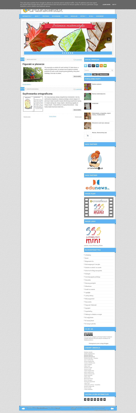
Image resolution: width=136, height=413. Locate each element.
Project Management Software (101, 409)
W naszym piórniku (90, 324)
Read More (77, 76)
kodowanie (99, 16)
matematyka (28, 15)
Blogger (106, 343)
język (38, 15)
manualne (74, 16)
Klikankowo (88, 286)
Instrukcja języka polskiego (92, 277)
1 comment (78, 89)
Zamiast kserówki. (42, 407)
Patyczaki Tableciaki (90, 305)
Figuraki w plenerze (33, 64)
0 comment (78, 59)
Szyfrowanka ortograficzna (37, 94)
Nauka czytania (96, 84)
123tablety (88, 255)
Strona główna (52, 116)
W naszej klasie (89, 320)
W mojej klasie (89, 317)
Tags (95, 74)
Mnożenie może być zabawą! (100, 123)
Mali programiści (89, 299)
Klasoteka (88, 280)
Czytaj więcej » (27, 84)
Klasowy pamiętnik (90, 283)
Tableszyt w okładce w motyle (93, 314)
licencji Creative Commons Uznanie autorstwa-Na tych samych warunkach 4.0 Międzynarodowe (98, 338)
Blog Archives (104, 74)
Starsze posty (78, 116)
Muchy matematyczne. (99, 94)
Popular (88, 74)
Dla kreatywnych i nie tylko (92, 264)
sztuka (84, 15)
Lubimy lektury (89, 295)
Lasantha (93, 407)
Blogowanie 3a (89, 261)
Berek (86, 258)
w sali (91, 16)
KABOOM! (95, 103)
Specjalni (87, 308)
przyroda (45, 16)
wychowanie (57, 15)
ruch (66, 16)
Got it (114, 4)
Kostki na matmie (90, 289)
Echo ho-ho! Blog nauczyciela (93, 270)
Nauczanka (88, 302)
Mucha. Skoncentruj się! (99, 132)
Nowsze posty (27, 116)
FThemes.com (79, 407)
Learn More (106, 4)
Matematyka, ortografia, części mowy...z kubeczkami (101, 114)
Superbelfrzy (88, 311)
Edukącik (87, 274)
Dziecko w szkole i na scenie (93, 267)
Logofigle (87, 292)
